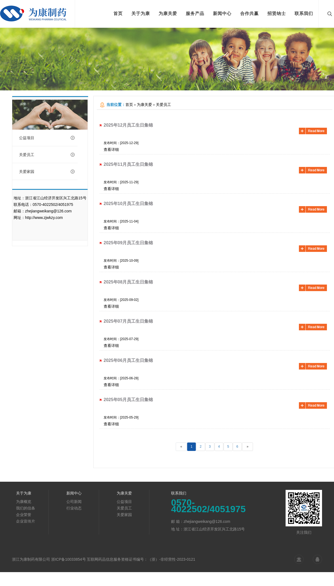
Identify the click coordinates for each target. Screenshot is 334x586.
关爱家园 (47, 171)
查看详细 (111, 149)
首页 (129, 105)
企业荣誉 (23, 514)
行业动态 (74, 508)
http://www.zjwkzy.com (44, 217)
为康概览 (23, 501)
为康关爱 (144, 105)
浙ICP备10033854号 (68, 559)
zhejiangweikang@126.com (48, 211)
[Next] (247, 446)
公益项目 (47, 137)
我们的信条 (25, 508)
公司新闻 (74, 501)
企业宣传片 (25, 521)
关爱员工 (47, 154)
